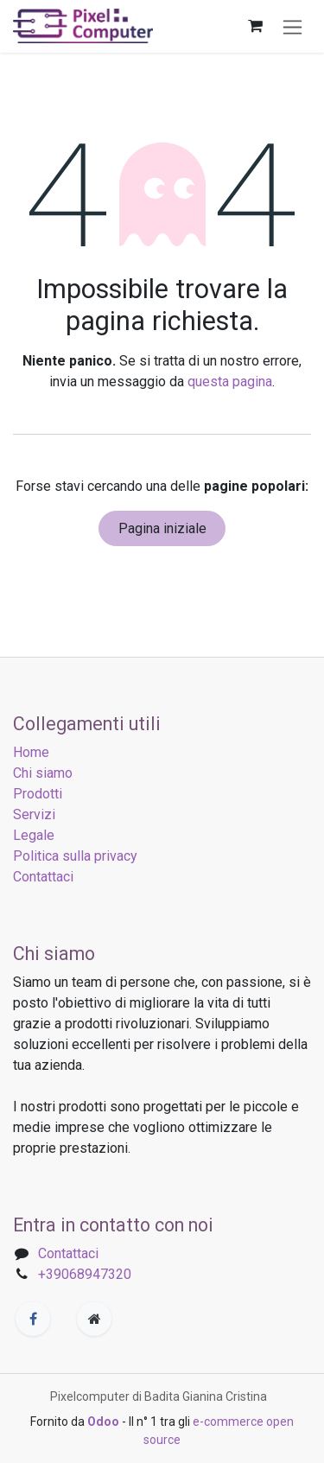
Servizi (34, 814)
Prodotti (37, 794)
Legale (33, 835)
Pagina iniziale (162, 528)
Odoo (104, 1421)
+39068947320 (84, 1274)
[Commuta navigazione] (292, 26)
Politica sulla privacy (75, 856)
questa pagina (229, 381)
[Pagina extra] (94, 1318)
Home (31, 752)
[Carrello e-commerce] (255, 26)
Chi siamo (43, 773)
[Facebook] (33, 1318)
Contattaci (43, 876)
